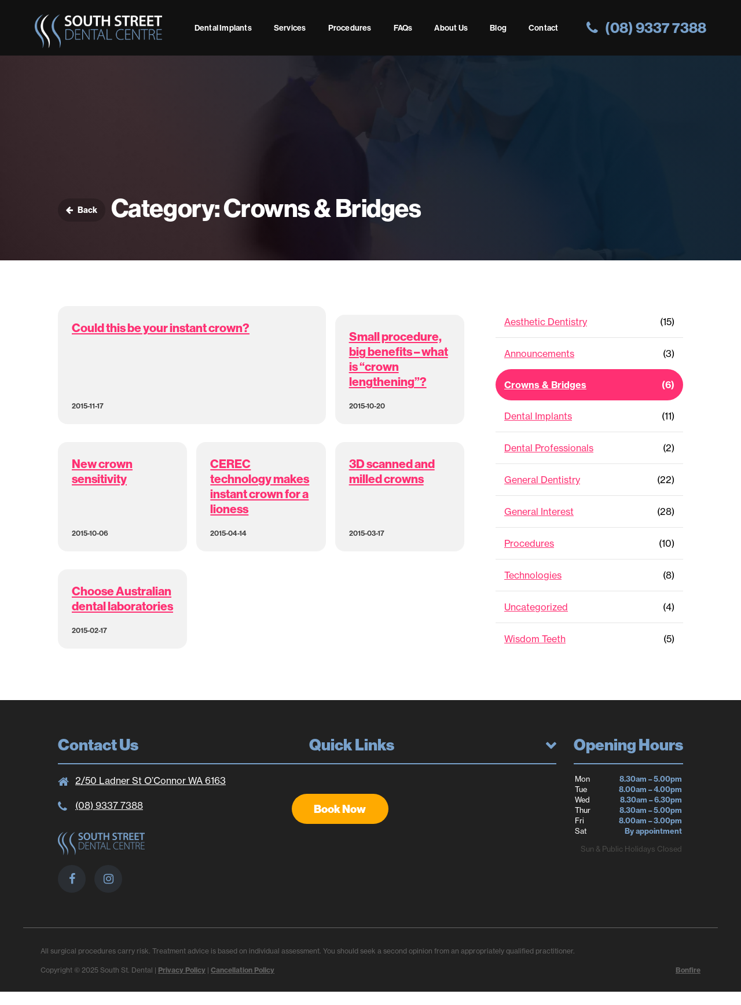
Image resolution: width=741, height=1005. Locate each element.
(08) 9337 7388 (109, 805)
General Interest (539, 511)
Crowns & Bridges (545, 385)
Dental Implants (223, 28)
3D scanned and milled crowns (392, 471)
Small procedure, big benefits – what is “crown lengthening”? (398, 359)
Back (81, 210)
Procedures (350, 28)
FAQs (403, 28)
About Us (451, 28)
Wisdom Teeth (535, 639)
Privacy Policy (182, 970)
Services (290, 28)
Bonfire (688, 970)
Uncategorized (536, 607)
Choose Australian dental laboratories (122, 598)
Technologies (533, 575)
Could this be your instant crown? (161, 327)
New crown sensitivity (102, 471)
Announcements (539, 353)
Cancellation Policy (242, 970)
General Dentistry (542, 479)
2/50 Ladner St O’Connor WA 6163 (150, 780)
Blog (498, 28)
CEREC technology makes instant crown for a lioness (259, 486)
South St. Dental (98, 31)
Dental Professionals (548, 448)
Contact (543, 28)
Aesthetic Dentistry (545, 321)
